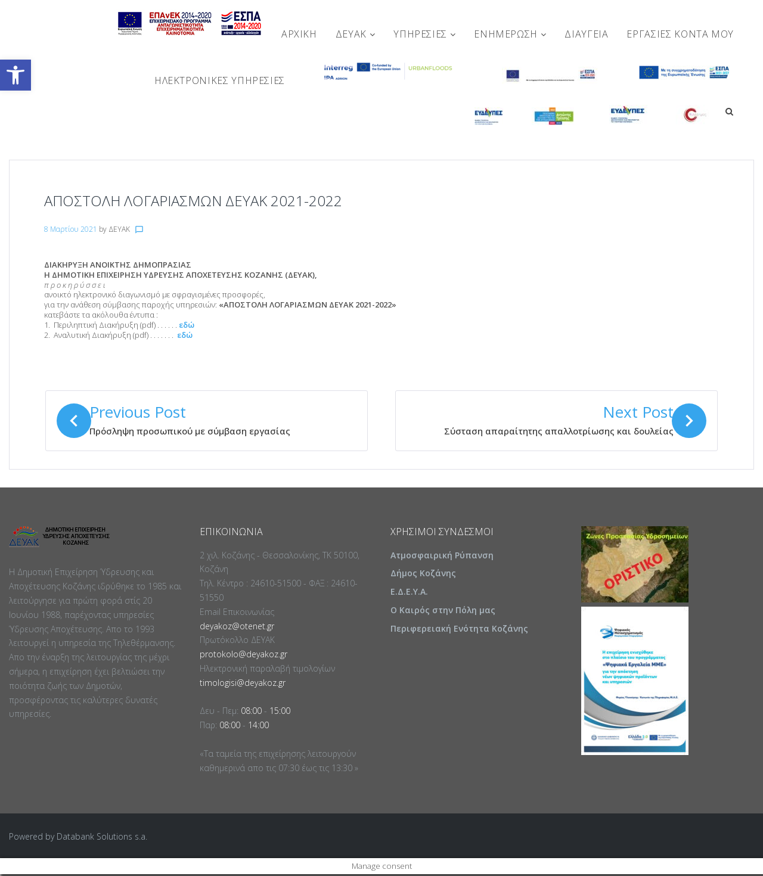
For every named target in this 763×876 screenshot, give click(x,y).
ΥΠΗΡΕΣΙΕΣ (424, 34)
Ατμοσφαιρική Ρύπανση (442, 557)
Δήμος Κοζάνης (423, 575)
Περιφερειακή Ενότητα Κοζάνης (459, 630)
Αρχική (299, 34)
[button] (15, 75)
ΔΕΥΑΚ (355, 34)
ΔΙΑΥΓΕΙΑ (586, 34)
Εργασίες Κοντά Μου (680, 34)
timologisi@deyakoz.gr (243, 684)
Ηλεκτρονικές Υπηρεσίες (219, 80)
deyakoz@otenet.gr (237, 627)
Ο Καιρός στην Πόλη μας (442, 611)
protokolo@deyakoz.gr (243, 655)
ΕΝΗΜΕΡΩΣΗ (510, 34)
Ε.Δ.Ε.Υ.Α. (409, 593)
